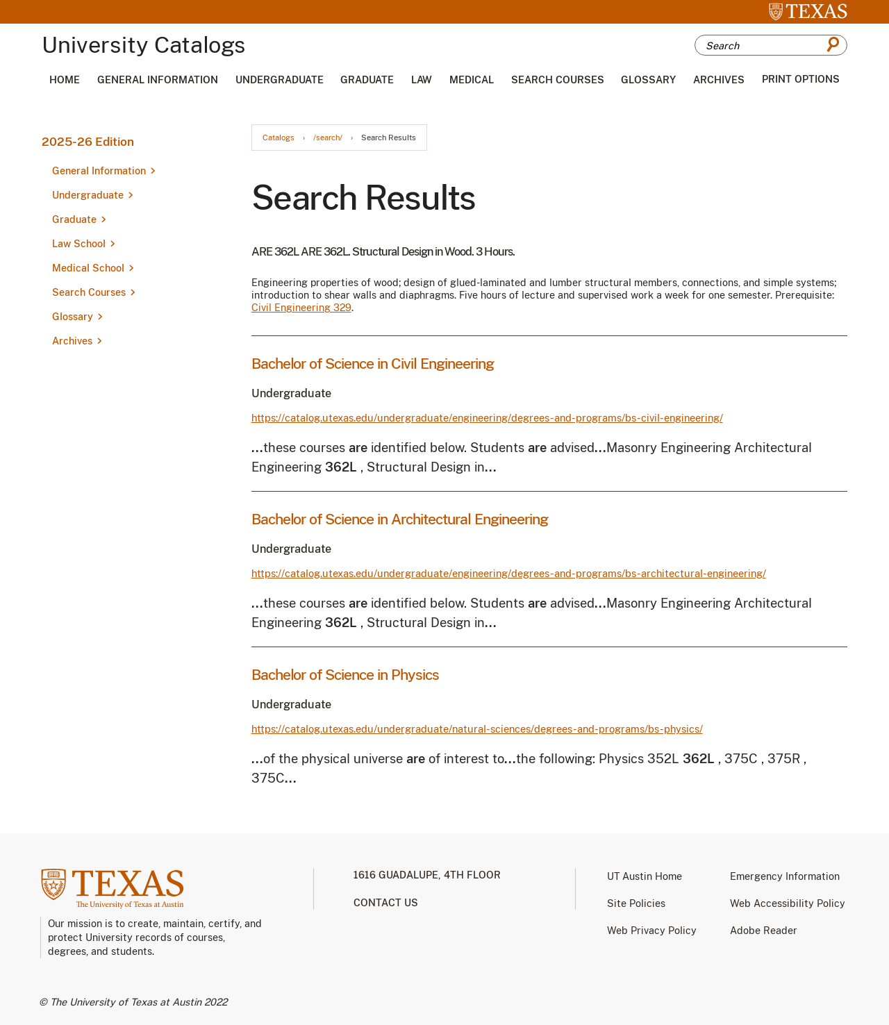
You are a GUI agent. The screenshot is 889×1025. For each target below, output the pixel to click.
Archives (719, 79)
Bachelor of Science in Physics (345, 674)
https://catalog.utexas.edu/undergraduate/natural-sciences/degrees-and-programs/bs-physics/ (477, 729)
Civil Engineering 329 (301, 307)
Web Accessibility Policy (787, 903)
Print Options (801, 79)
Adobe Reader (763, 930)
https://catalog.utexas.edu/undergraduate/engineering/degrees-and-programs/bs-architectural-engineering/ (508, 573)
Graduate (367, 79)
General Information (157, 79)
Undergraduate (279, 79)
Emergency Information (785, 876)
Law (421, 79)
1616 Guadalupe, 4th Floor (427, 875)
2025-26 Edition (88, 142)
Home (64, 79)
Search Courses (557, 79)
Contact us (386, 902)
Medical (471, 79)
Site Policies (636, 903)
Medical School (88, 268)
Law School (79, 243)
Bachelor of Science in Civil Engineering (372, 363)
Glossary (648, 79)
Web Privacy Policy (652, 930)
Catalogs (278, 138)
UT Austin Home (644, 876)
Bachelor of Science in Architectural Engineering (399, 519)
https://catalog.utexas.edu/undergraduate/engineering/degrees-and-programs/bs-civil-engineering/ (487, 418)
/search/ (327, 138)
